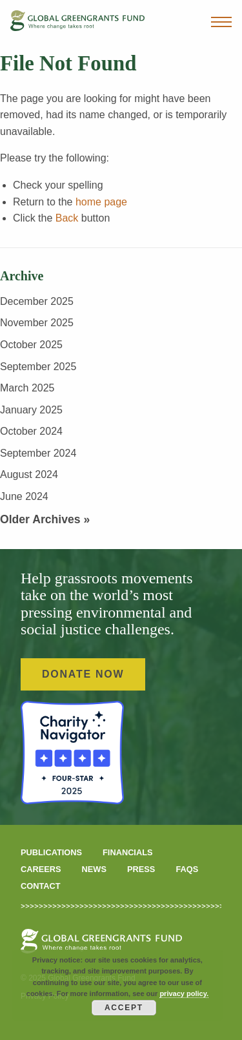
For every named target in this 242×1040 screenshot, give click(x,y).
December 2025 (37, 301)
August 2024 (29, 474)
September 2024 (38, 453)
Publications (51, 852)
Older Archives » (45, 519)
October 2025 (31, 344)
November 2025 (37, 322)
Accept (124, 1007)
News (94, 869)
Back (67, 218)
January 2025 (31, 409)
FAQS (187, 869)
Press (141, 869)
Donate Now (83, 674)
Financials (128, 852)
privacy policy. (183, 993)
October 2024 (31, 431)
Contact (41, 886)
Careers (41, 869)
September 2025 (38, 366)
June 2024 (24, 496)
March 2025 (27, 387)
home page (101, 201)
